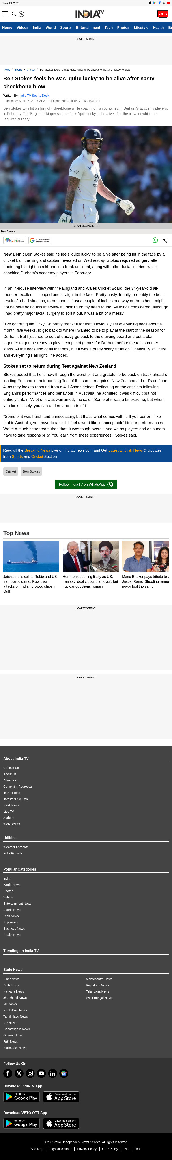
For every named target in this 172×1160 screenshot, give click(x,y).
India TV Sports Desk (34, 95)
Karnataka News (14, 1048)
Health (158, 27)
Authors (8, 818)
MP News (10, 1004)
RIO (126, 1149)
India (37, 27)
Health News (12, 935)
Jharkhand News (15, 998)
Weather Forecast (15, 847)
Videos (22, 27)
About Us (9, 774)
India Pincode (12, 853)
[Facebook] (7, 1073)
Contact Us (11, 768)
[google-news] (63, 1073)
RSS (138, 1149)
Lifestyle (141, 27)
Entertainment (88, 27)
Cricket (31, 69)
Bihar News (11, 979)
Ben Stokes (31, 471)
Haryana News (13, 991)
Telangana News (97, 991)
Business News (14, 928)
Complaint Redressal (17, 786)
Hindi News (11, 805)
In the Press (11, 793)
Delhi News (11, 985)
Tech (109, 27)
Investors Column (15, 799)
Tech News (11, 916)
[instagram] (30, 1073)
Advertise (9, 780)
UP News (9, 1023)
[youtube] (41, 1073)
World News (11, 885)
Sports (66, 27)
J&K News (10, 1041)
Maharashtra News (99, 979)
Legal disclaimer (60, 1149)
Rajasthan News (97, 985)
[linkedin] (52, 1073)
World (51, 27)
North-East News (15, 1010)
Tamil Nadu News (15, 1016)
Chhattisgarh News (16, 1029)
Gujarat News (12, 1035)
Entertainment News (17, 903)
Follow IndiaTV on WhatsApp (86, 484)
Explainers (10, 922)
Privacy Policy (87, 1149)
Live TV (8, 811)
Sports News (12, 910)
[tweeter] (19, 1073)
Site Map (37, 1149)
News (6, 69)
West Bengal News (99, 998)
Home (7, 27)
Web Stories (11, 824)
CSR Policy (110, 1149)
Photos (123, 27)
